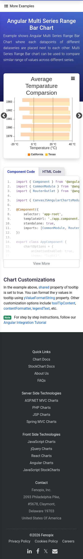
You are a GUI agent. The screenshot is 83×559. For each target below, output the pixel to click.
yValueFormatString (39, 298)
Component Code (21, 172)
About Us (41, 373)
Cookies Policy (46, 541)
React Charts (41, 456)
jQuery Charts (41, 449)
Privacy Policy (20, 541)
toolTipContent (63, 303)
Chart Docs (41, 359)
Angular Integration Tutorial (25, 322)
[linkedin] (29, 552)
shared (44, 287)
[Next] (79, 116)
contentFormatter (17, 308)
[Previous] (4, 116)
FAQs (41, 380)
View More (41, 263)
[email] (54, 552)
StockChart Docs (41, 366)
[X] (46, 552)
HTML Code (51, 172)
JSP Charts (41, 415)
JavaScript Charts (41, 442)
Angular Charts (41, 463)
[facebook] (38, 552)
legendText (41, 308)
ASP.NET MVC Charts (41, 400)
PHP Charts (41, 407)
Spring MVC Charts (41, 422)
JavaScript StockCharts (41, 470)
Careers (68, 541)
